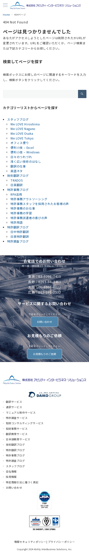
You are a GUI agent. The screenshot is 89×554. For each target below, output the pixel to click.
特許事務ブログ (18, 189)
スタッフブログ (18, 119)
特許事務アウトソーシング (28, 199)
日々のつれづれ (21, 157)
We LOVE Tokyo (22, 138)
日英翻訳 (16, 185)
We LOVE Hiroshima (25, 124)
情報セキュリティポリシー (30, 542)
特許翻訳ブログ (18, 227)
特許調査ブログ (18, 241)
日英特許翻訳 (19, 236)
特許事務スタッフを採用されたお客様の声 (39, 204)
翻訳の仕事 (18, 166)
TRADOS (16, 180)
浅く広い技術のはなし (25, 161)
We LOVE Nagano (22, 128)
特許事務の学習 (21, 213)
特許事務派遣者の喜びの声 (28, 218)
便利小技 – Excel (22, 147)
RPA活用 (16, 194)
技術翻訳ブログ (18, 175)
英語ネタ (16, 171)
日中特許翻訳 (19, 232)
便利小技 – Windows (25, 152)
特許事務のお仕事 (22, 208)
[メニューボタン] (5, 5)
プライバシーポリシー (61, 542)
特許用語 (16, 222)
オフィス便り (19, 143)
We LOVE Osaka (21, 133)
